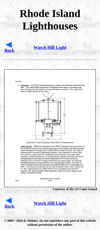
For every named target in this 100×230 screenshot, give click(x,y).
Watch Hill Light (50, 47)
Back (9, 50)
